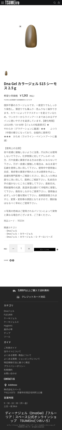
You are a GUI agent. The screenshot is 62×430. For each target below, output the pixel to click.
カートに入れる (25, 262)
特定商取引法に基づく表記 (17, 362)
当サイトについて (12, 351)
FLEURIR (8, 314)
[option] (31, 36)
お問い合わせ (10, 373)
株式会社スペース (12, 389)
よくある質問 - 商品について (17, 355)
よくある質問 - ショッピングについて (22, 358)
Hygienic (8, 325)
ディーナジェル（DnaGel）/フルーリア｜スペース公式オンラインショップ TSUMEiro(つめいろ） (31, 417)
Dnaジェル (12, 232)
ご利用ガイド (10, 347)
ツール (7, 336)
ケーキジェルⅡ (11, 321)
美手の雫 (8, 329)
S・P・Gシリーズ (44, 239)
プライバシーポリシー (14, 366)
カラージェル (26, 235)
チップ (7, 332)
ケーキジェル (10, 318)
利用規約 (8, 369)
